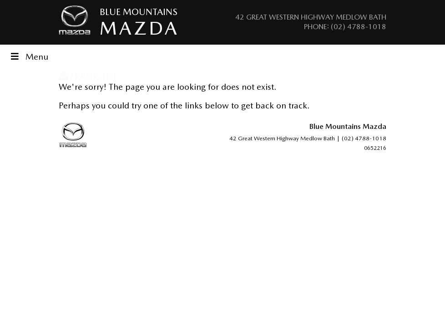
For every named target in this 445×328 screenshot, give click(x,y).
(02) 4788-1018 (358, 26)
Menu (28, 56)
